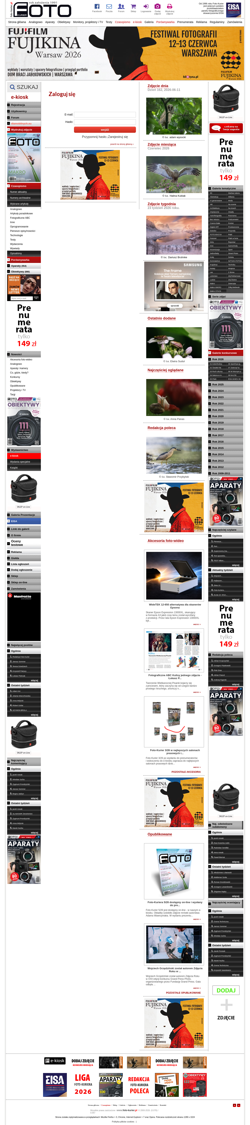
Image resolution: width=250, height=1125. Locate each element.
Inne (12, 222)
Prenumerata (185, 22)
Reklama (201, 22)
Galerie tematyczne (224, 188)
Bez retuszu (214, 219)
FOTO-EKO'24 (216, 235)
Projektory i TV (18, 390)
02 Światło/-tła (215, 368)
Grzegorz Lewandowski (221, 886)
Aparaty (50, 22)
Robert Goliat (16, 705)
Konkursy (15, 377)
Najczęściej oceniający (226, 902)
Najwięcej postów (22, 645)
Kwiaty (212, 268)
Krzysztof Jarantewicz (221, 970)
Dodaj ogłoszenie (21, 569)
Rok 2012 (218, 467)
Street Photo (233, 253)
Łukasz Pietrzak (17, 675)
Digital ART (214, 227)
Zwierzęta (232, 284)
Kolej (212, 257)
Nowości (16, 354)
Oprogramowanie (19, 226)
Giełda (15, 558)
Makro (212, 284)
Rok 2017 (218, 435)
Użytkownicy (19, 111)
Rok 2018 (218, 428)
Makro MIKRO (215, 287)
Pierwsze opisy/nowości (22, 231)
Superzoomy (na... (219, 551)
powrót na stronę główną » (122, 144)
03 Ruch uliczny (216, 371)
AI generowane (216, 201)
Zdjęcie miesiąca (162, 144)
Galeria (149, 22)
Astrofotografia (216, 216)
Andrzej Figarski (219, 679)
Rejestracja (18, 104)
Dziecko (213, 231)
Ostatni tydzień (20, 685)
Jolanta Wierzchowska (20, 695)
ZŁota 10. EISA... (219, 594)
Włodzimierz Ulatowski (221, 872)
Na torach (232, 208)
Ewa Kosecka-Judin (220, 842)
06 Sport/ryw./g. (234, 364)
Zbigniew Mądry (218, 891)
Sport (230, 250)
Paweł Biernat (218, 857)
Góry (212, 242)
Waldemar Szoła (219, 877)
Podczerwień (233, 219)
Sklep (14, 576)
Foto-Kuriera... (218, 590)
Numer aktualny (18, 192)
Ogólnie (16, 651)
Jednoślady (214, 253)
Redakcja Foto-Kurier (20, 656)
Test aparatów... (218, 555)
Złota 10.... (216, 585)
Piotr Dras (216, 670)
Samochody (233, 246)
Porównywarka (165, 22)
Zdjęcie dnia (158, 86)
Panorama (232, 216)
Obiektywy (64, 22)
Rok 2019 (218, 422)
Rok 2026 (218, 359)
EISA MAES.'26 (234, 379)
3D (211, 193)
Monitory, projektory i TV (88, 22)
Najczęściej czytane (224, 529)
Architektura (214, 208)
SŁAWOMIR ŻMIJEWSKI (21, 813)
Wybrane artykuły (19, 203)
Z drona (231, 272)
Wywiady (15, 248)
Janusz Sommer (18, 661)
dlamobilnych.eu (21, 123)
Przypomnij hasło (94, 137)
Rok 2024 (218, 390)
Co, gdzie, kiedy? (19, 372)
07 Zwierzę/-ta (233, 368)
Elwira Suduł (177, 361)
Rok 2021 (218, 409)
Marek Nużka (16, 828)
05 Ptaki (213, 379)
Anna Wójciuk (16, 700)
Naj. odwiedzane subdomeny (222, 825)
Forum (15, 117)
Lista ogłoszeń (20, 564)
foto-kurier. (127, 1110)
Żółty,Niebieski (234, 287)
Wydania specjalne (20, 461)
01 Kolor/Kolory (216, 364)
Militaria (231, 197)
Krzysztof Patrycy (18, 671)
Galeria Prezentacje (23, 514)
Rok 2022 (218, 403)
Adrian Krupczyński (220, 660)
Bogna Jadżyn (17, 793)
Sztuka (231, 257)
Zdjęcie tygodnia (162, 204)
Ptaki (230, 235)
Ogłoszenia (132, 1105)
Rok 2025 (218, 384)
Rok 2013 (218, 460)
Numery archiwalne (20, 197)
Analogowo (35, 22)
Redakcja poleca (162, 428)
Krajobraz (214, 265)
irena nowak (217, 852)
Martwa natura (234, 193)
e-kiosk (137, 22)
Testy (109, 22)
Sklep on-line (19, 582)
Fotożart (213, 238)
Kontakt (163, 1105)
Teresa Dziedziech (18, 666)
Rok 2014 (218, 454)
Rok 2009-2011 (221, 473)
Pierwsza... (217, 541)
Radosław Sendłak (220, 847)
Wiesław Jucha (17, 779)
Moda (230, 201)
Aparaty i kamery (19, 368)
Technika (231, 265)
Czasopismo (122, 22)
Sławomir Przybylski (177, 476)
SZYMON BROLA (18, 710)
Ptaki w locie (233, 238)
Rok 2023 (218, 397)
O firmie (16, 535)
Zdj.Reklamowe (234, 276)
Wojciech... (216, 575)
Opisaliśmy (16, 253)
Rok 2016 (218, 441)
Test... (214, 546)
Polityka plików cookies (123, 1121)
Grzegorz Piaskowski (221, 665)
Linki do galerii (20, 528)
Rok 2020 (218, 416)
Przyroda (231, 231)
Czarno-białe (215, 223)
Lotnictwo (213, 276)
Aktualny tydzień (222, 570)
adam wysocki (177, 137)
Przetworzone (233, 227)
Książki (14, 467)
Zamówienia (234, 22)
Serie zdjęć (219, 296)
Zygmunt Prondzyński (20, 784)
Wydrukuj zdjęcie (21, 129)
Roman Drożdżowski (220, 882)
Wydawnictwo (19, 449)
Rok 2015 (218, 448)
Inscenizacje (215, 250)
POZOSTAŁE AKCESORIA (186, 772)
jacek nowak (16, 774)
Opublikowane (17, 385)
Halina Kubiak (178, 195)
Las (211, 272)
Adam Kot (15, 691)
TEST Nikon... (218, 560)
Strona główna (17, 22)
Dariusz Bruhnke (177, 257)
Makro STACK (215, 291)
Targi (12, 394)
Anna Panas (177, 419)
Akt (211, 204)
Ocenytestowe (17, 543)
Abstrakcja (214, 197)
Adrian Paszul (218, 675)
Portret (231, 223)
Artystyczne (214, 212)
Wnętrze (231, 268)
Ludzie (212, 280)
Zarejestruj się (118, 137)
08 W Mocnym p (234, 371)
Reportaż (232, 242)
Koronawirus (215, 261)
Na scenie (232, 204)
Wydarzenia (16, 244)
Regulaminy (217, 22)
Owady (231, 212)
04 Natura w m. (216, 375)
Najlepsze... (217, 580)
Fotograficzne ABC (20, 218)
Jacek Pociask (218, 951)
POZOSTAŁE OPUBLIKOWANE (183, 992)
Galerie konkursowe (224, 352)
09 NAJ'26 (232, 375)
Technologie (16, 235)
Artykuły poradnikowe (21, 213)
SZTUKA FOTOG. (235, 261)
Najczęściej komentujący (19, 762)
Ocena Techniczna (219, 921)
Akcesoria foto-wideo (21, 359)
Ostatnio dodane (162, 318)
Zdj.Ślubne (232, 280)
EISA (14, 521)
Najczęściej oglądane (166, 370)
